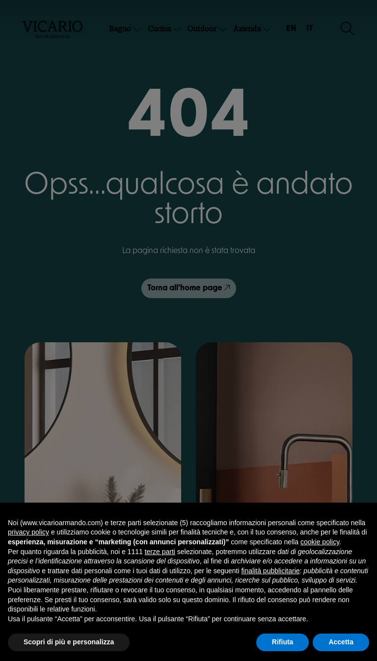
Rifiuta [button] (283, 642)
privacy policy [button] (28, 532)
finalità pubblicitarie (270, 571)
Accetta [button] (340, 642)
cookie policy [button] (319, 542)
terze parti (160, 552)
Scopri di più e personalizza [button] (69, 642)
